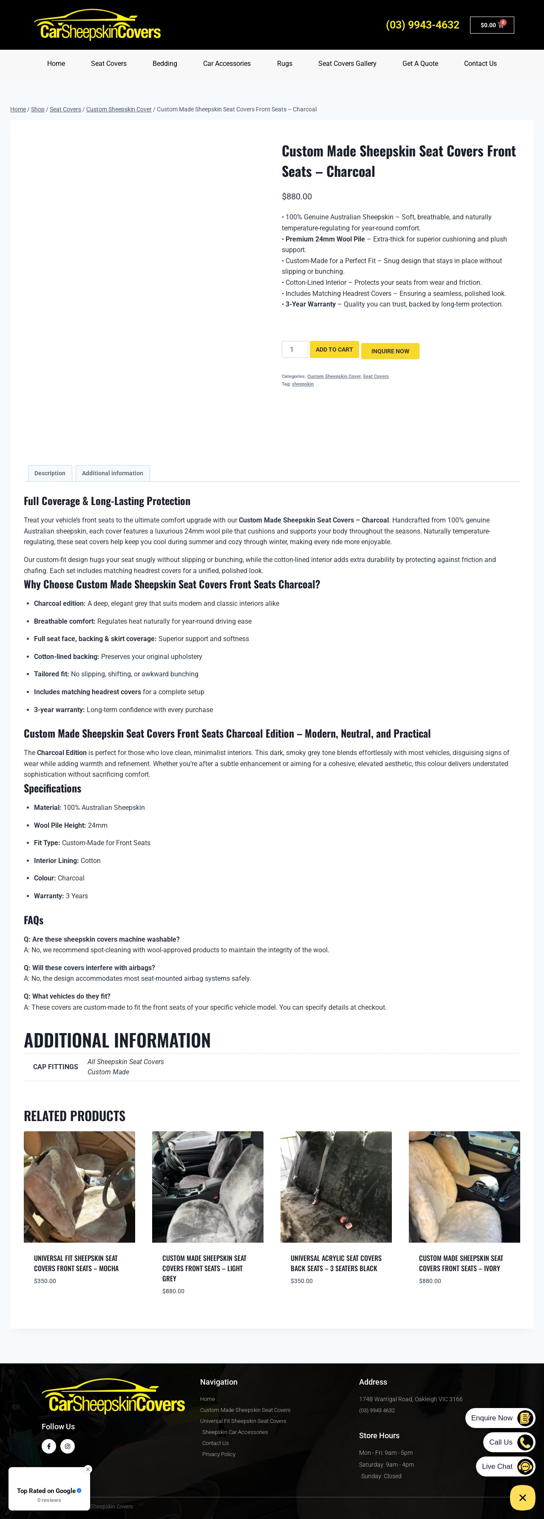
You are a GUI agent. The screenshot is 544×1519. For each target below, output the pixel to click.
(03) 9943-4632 (422, 25)
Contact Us (480, 64)
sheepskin (303, 383)
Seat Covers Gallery (347, 64)
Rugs (284, 64)
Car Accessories (227, 64)
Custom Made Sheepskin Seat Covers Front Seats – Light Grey (204, 1268)
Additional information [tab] (112, 473)
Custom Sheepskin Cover (333, 375)
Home (56, 64)
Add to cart (334, 349)
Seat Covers (109, 64)
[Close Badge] (88, 1469)
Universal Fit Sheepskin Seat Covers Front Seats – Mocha (76, 1263)
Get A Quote (420, 64)
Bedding (165, 64)
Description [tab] (49, 473)
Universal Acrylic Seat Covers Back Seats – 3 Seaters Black (336, 1263)
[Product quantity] (295, 349)
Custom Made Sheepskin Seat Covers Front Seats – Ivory (461, 1263)
